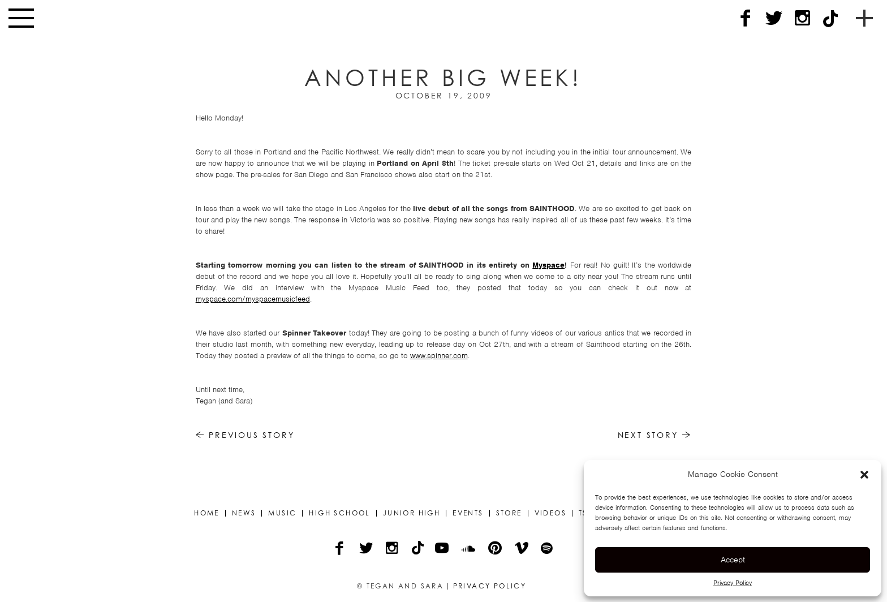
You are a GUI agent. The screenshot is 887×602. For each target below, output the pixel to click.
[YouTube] (442, 549)
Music (282, 513)
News (244, 513)
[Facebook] (745, 18)
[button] (864, 474)
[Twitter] (774, 18)
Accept (733, 559)
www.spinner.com (439, 355)
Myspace (548, 265)
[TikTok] (830, 18)
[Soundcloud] (469, 549)
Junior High (411, 513)
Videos (550, 513)
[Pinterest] (495, 549)
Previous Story (245, 435)
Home (206, 513)
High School (339, 513)
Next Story (655, 435)
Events (468, 513)
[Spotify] (547, 549)
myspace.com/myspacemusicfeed (253, 299)
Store (509, 513)
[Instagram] (802, 18)
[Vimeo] (522, 549)
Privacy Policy (732, 582)
